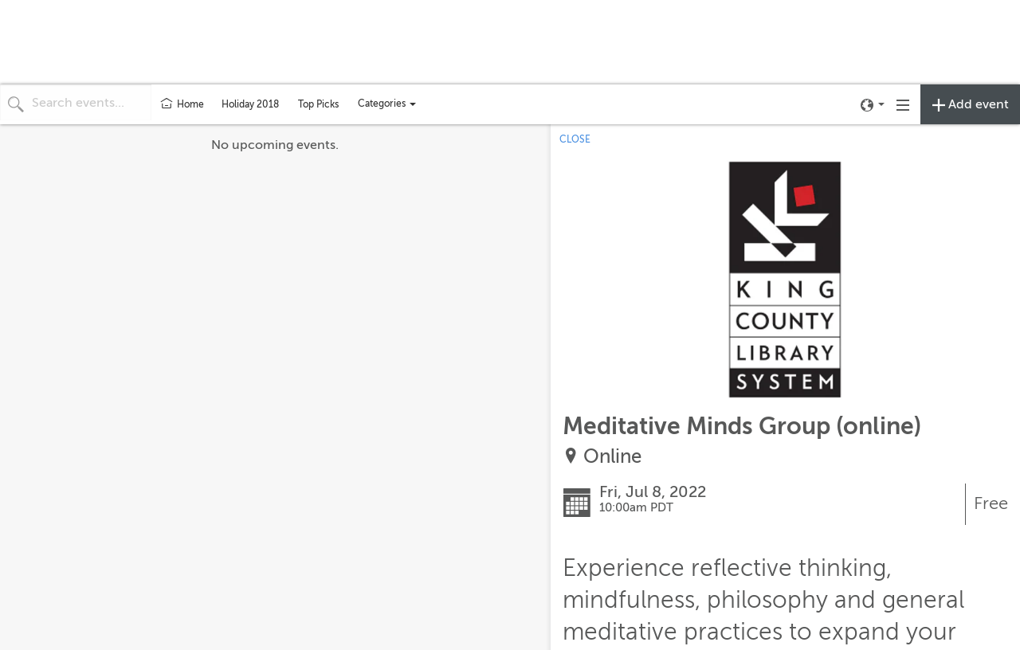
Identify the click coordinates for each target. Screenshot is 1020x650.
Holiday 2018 (250, 104)
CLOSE (574, 139)
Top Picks (318, 104)
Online (612, 457)
